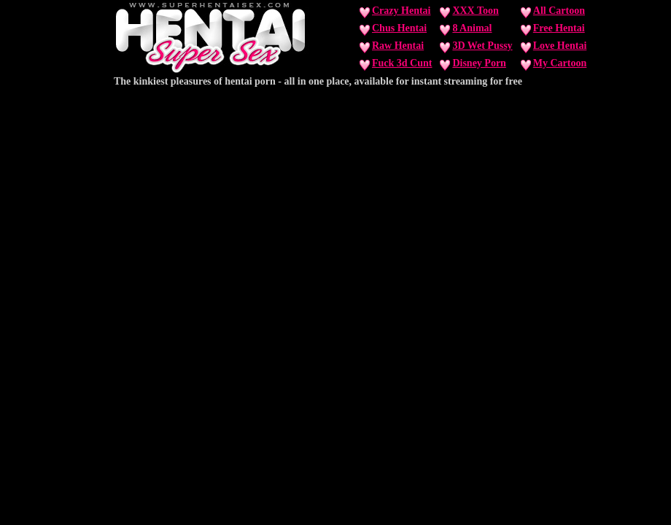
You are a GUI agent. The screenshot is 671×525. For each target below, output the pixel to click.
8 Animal (472, 28)
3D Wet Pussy (482, 45)
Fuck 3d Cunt (402, 63)
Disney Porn (479, 63)
